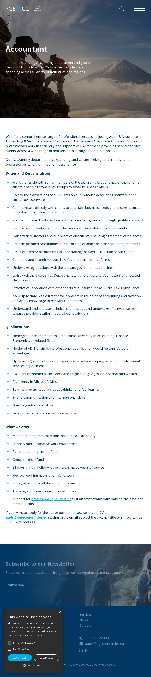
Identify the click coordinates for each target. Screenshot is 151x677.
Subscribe (18, 585)
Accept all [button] (20, 657)
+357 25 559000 (97, 638)
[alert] (33, 641)
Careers (85, 625)
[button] (10, 643)
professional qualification (51, 499)
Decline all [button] (46, 657)
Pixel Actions (106, 664)
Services (85, 614)
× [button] (59, 612)
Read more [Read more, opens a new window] (36, 635)
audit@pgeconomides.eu (104, 643)
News (83, 620)
